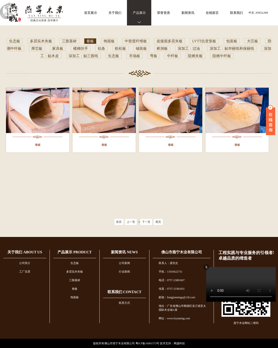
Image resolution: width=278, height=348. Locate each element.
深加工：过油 (189, 48)
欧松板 (120, 48)
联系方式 (124, 302)
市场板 (134, 56)
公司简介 (24, 263)
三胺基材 (69, 41)
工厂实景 (24, 271)
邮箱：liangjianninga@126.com (177, 297)
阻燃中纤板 (221, 56)
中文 (251, 12)
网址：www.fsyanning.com (174, 318)
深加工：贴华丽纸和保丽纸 (232, 48)
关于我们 (114, 13)
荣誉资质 (163, 13)
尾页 (158, 222)
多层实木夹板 (41, 41)
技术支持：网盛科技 (172, 343)
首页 (119, 222)
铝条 (101, 48)
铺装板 (141, 48)
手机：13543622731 (170, 271)
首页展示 (90, 13)
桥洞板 (162, 48)
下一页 (146, 222)
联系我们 (236, 13)
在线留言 (212, 13)
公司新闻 (124, 263)
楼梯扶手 (80, 48)
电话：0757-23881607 (172, 280)
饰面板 (109, 41)
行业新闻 (124, 271)
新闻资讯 (187, 13)
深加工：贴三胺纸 (83, 56)
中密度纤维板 (136, 41)
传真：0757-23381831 (172, 288)
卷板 (90, 41)
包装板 (231, 41)
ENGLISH (262, 12)
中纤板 (172, 56)
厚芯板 (36, 48)
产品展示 (139, 13)
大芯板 (252, 41)
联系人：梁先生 (168, 263)
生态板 (14, 41)
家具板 (57, 48)
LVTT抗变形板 (204, 41)
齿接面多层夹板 (170, 41)
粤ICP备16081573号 (147, 343)
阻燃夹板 (195, 56)
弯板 (153, 56)
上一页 (131, 222)
